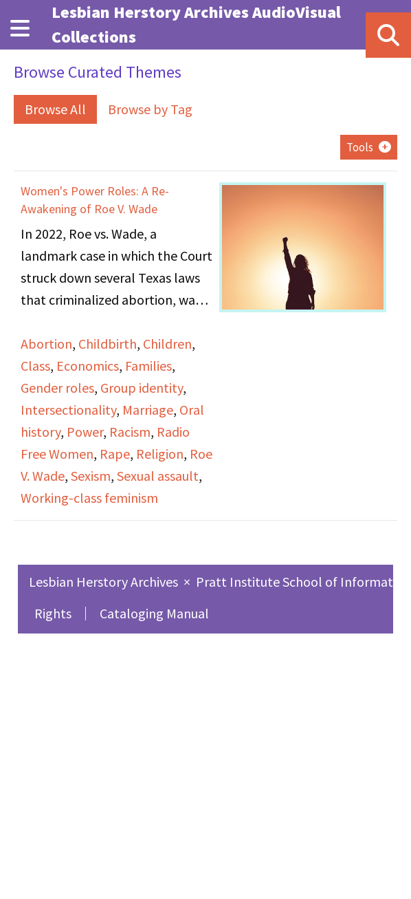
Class (35, 365)
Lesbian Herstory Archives (105, 581)
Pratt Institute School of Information (303, 581)
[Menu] (20, 28)
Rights (52, 613)
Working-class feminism (89, 497)
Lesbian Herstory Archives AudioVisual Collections (196, 24)
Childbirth (107, 343)
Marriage (147, 409)
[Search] (388, 35)
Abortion (46, 343)
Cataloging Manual (154, 613)
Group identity (141, 387)
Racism (130, 431)
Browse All (55, 109)
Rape (115, 453)
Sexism (91, 475)
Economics (87, 365)
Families (148, 365)
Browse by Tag (150, 109)
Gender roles (57, 387)
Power (85, 431)
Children (167, 343)
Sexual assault (158, 475)
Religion (160, 453)
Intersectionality (68, 409)
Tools (359, 147)
